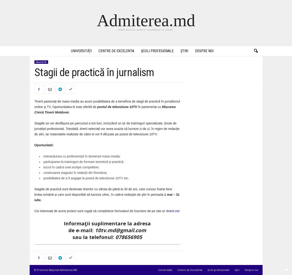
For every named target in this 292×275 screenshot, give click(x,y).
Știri (184, 51)
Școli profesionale (157, 51)
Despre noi (204, 51)
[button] (256, 51)
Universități (81, 51)
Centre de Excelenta (116, 51)
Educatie (41, 62)
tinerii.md (172, 211)
